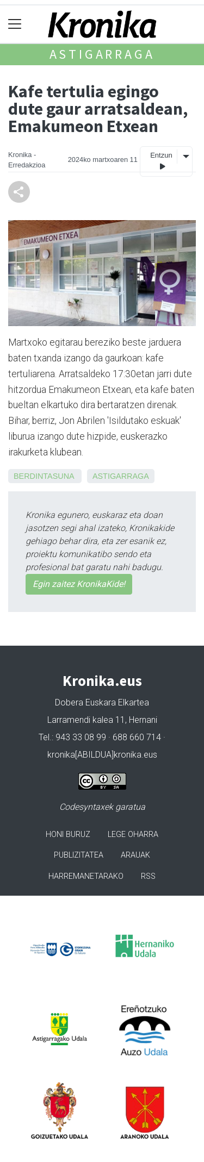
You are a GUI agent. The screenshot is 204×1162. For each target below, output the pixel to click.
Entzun (161, 161)
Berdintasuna (44, 476)
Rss (148, 876)
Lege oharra (133, 834)
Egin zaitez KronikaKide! (79, 584)
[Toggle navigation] (15, 24)
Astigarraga (102, 54)
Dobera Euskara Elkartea (102, 702)
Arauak (135, 855)
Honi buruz (68, 834)
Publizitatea (78, 855)
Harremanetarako (85, 876)
